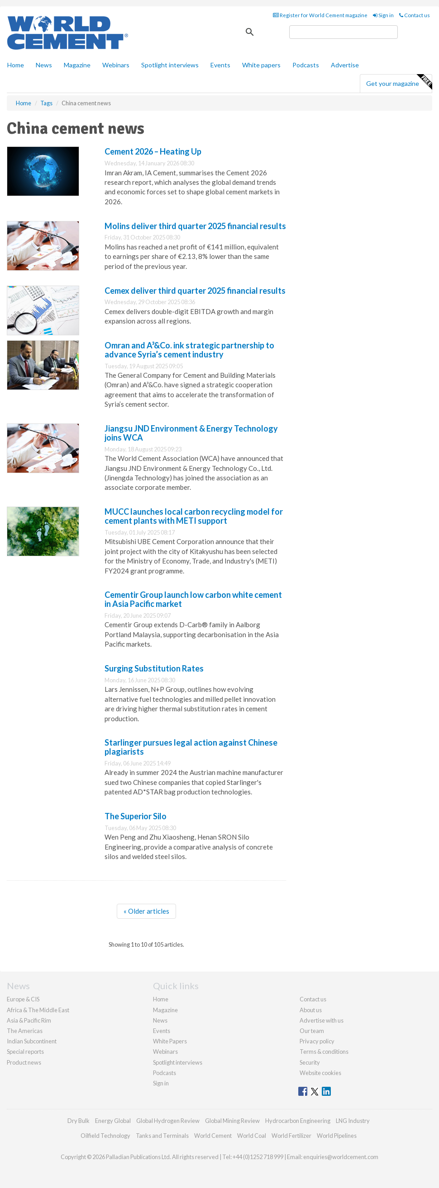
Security (310, 1062)
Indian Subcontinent (32, 1041)
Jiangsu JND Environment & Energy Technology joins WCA (191, 432)
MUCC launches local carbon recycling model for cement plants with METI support (194, 516)
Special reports (25, 1051)
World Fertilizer (291, 1135)
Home (15, 65)
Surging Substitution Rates (154, 668)
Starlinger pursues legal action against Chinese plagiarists (191, 746)
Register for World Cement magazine (320, 15)
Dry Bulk (78, 1120)
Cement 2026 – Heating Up (153, 151)
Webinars (115, 65)
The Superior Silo (136, 816)
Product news (24, 1062)
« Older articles (146, 911)
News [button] (44, 65)
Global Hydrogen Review (168, 1120)
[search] (343, 32)
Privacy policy (317, 1041)
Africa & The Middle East (38, 1010)
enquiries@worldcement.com (340, 1156)
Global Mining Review (232, 1120)
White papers (261, 65)
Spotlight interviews (170, 65)
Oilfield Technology (105, 1135)
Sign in (383, 15)
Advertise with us (322, 1020)
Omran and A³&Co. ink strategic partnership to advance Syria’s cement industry (189, 349)
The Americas (25, 1030)
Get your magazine (399, 82)
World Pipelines (337, 1135)
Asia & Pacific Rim (29, 1020)
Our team (312, 1030)
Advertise (345, 65)
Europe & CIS (23, 999)
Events (220, 65)
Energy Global (113, 1120)
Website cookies (320, 1072)
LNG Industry (353, 1120)
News (160, 1020)
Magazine (77, 65)
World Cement (213, 1135)
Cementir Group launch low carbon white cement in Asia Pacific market (193, 599)
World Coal (251, 1135)
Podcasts (305, 65)
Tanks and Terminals (162, 1135)
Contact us (414, 15)
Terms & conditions (324, 1051)
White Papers (170, 1041)
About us (311, 1010)
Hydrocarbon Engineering (297, 1120)
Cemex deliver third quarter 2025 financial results (195, 291)
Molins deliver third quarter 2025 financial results (195, 226)
